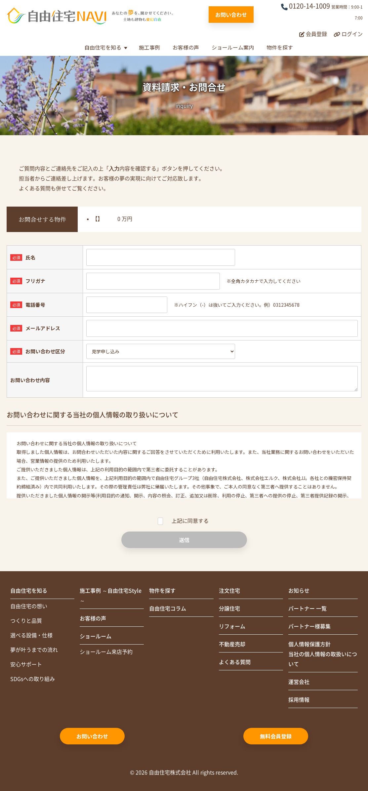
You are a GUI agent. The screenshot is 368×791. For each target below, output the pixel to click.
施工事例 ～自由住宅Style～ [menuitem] (111, 595)
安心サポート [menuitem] (26, 664)
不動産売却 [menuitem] (232, 644)
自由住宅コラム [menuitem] (167, 608)
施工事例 (149, 47)
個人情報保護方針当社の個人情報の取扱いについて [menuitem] (322, 654)
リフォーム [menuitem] (232, 626)
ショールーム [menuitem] (95, 636)
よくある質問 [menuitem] (235, 662)
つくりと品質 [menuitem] (26, 620)
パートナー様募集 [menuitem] (309, 626)
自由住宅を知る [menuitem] (28, 590)
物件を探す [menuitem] (162, 590)
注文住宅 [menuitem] (229, 590)
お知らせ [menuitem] (298, 590)
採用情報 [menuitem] (298, 699)
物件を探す (279, 47)
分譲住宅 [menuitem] (229, 608)
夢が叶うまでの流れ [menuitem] (34, 650)
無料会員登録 (276, 736)
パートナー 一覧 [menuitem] (307, 608)
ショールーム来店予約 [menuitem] (106, 651)
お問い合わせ (231, 15)
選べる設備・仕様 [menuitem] (31, 635)
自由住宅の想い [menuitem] (28, 606)
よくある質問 (35, 188)
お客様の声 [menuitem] (93, 618)
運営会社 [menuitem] (298, 682)
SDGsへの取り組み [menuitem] (32, 679)
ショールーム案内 (233, 47)
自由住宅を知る (102, 47)
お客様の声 (186, 47)
